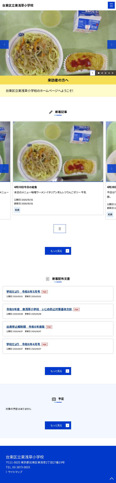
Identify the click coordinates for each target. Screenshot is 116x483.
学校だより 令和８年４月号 (23, 344)
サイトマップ (15, 472)
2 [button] (102, 73)
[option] (58, 42)
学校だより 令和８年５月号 (23, 291)
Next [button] (111, 44)
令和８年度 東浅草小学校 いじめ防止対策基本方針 (39, 309)
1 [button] (98, 73)
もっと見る (56, 251)
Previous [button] (4, 44)
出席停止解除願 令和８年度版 (25, 326)
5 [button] (112, 73)
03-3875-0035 (21, 467)
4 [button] (109, 73)
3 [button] (105, 73)
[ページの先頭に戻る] (111, 479)
